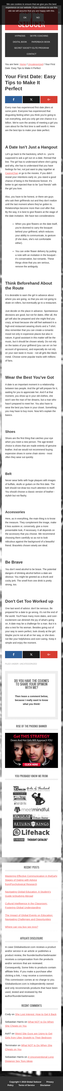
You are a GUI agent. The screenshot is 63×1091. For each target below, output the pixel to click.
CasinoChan (11, 173)
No (38, 17)
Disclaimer (45, 1085)
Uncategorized (28, 664)
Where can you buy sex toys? (21, 926)
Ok (25, 17)
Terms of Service (26, 1085)
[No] (58, 12)
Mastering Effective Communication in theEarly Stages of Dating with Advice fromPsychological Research (31, 880)
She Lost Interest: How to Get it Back (35, 1014)
